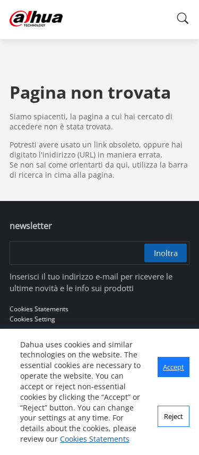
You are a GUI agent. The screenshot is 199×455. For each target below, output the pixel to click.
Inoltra (166, 253)
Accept (173, 367)
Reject (173, 416)
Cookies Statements (94, 439)
